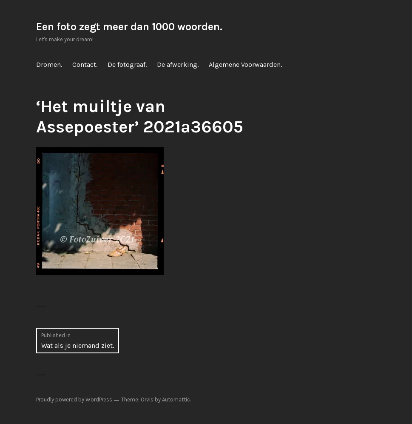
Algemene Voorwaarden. (245, 64)
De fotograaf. (127, 64)
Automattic (176, 399)
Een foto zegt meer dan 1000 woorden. (129, 26)
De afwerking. (178, 64)
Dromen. (49, 64)
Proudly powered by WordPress (74, 399)
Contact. (84, 64)
